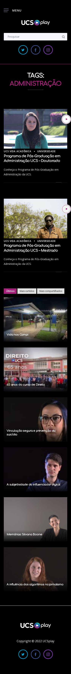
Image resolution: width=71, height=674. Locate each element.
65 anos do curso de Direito (26, 384)
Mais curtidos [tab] (27, 291)
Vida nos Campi (17, 334)
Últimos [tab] (10, 291)
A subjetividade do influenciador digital (33, 484)
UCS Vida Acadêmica (17, 151)
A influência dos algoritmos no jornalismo (35, 584)
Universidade (46, 151)
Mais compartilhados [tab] (50, 291)
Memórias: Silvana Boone (24, 534)
